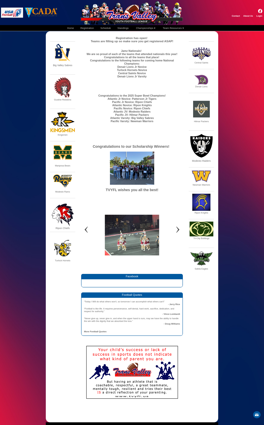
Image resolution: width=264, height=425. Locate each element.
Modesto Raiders (201, 161)
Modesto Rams (62, 191)
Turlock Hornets (62, 260)
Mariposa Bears (62, 165)
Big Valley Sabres (62, 65)
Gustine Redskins (62, 99)
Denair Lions (201, 86)
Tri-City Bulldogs (201, 238)
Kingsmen (63, 135)
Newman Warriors (201, 185)
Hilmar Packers (201, 121)
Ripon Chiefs (63, 228)
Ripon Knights (201, 212)
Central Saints (201, 62)
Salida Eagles (201, 269)
